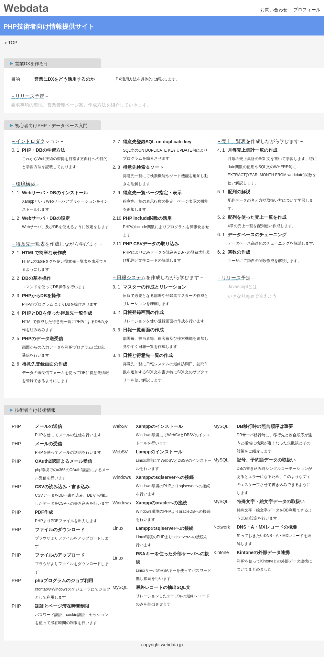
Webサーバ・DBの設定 (46, 218)
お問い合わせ (274, 9)
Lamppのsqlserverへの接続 (164, 528)
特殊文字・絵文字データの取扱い (271, 501)
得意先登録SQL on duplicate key (157, 141)
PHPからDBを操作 (41, 295)
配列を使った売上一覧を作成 (257, 217)
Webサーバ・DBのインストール (55, 192)
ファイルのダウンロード (60, 529)
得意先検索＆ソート (143, 167)
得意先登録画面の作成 (44, 364)
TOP (12, 42)
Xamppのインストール (159, 426)
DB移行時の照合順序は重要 (265, 426)
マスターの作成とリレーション (154, 286)
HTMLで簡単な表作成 (44, 252)
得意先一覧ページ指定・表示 (152, 192)
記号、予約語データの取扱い (266, 459)
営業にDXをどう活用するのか (64, 79)
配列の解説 (239, 191)
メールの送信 (48, 426)
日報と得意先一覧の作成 (148, 355)
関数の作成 (239, 252)
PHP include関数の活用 (147, 218)
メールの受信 (48, 443)
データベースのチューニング (257, 234)
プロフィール (306, 9)
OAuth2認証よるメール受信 (63, 461)
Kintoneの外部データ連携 (263, 552)
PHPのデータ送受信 (42, 338)
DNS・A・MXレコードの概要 (267, 527)
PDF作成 (44, 512)
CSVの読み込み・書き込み (62, 486)
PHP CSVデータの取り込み (151, 243)
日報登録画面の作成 (143, 312)
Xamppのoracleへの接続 (161, 502)
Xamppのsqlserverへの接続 (165, 477)
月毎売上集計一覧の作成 (252, 150)
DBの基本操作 (36, 278)
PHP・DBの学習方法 (43, 150)
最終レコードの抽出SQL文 (163, 587)
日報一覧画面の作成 (143, 329)
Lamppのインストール (159, 451)
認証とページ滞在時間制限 (62, 606)
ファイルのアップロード (60, 555)
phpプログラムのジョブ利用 (64, 580)
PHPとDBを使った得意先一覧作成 (57, 313)
